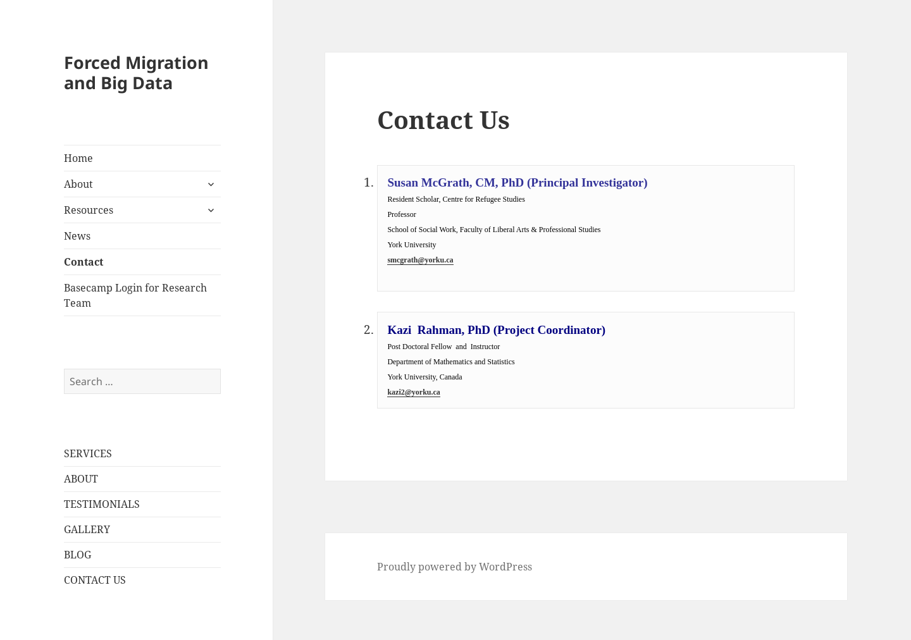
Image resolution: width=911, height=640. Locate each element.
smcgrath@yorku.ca (420, 259)
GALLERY (87, 529)
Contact (83, 262)
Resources (88, 210)
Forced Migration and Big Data (136, 72)
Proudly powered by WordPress (454, 567)
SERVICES (88, 453)
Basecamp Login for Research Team (135, 295)
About (78, 184)
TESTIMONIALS (102, 504)
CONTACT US (95, 580)
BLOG (77, 555)
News (77, 236)
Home (78, 158)
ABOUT (81, 479)
